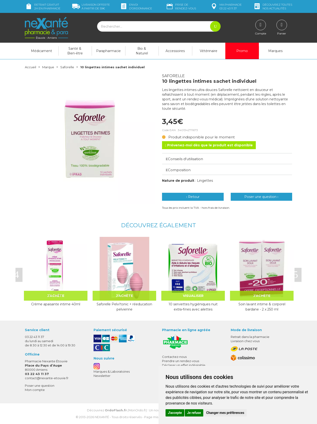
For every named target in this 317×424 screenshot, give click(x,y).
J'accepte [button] (175, 413)
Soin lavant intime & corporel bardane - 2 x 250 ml (261, 306)
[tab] (227, 158)
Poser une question (39, 385)
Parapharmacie (108, 51)
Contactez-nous (174, 357)
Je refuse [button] (194, 413)
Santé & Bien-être (75, 50)
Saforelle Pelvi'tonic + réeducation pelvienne (124, 306)
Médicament (41, 51)
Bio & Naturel (142, 50)
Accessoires (175, 51)
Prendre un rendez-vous (180, 361)
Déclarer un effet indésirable (183, 365)
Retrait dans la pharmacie (250, 337)
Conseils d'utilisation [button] (184, 159)
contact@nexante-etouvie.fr (46, 378)
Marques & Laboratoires (112, 371)
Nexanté (102, 417)
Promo (242, 51)
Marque (49, 67)
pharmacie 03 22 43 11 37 (226, 6)
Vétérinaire (208, 51)
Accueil (31, 67)
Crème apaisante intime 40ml (55, 304)
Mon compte (35, 390)
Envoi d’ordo (136, 6)
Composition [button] (178, 170)
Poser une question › (261, 197)
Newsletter (102, 376)
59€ (91, 6)
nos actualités (272, 6)
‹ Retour (193, 197)
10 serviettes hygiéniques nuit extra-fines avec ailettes (193, 306)
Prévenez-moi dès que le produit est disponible (209, 145)
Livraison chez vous (245, 341)
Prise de (181, 6)
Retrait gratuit (42, 6)
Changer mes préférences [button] (225, 413)
